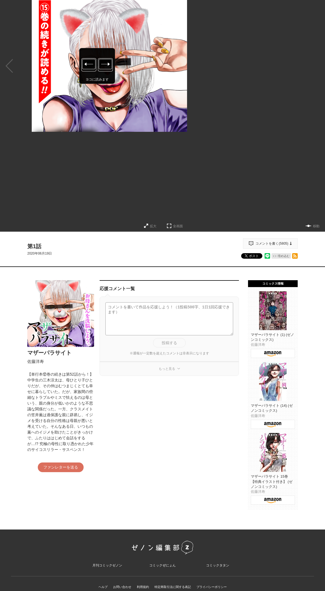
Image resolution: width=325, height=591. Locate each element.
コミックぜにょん (162, 568)
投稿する (169, 343)
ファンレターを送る (60, 467)
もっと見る (167, 369)
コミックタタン (217, 568)
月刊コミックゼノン (107, 568)
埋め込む (284, 256)
